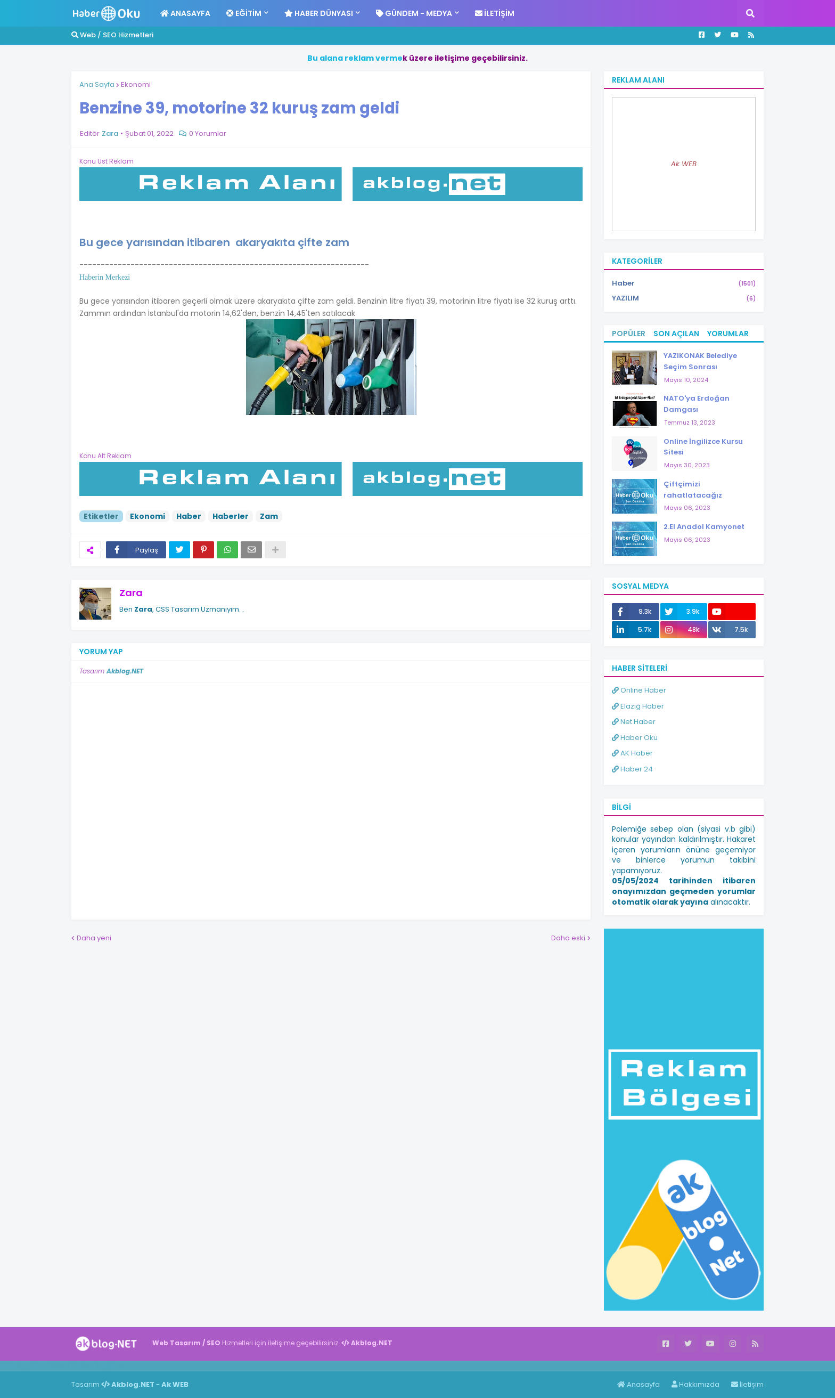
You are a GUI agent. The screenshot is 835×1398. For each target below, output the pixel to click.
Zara (131, 592)
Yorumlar (728, 333)
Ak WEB (684, 164)
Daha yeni (94, 938)
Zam (269, 516)
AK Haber (632, 753)
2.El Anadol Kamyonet (704, 527)
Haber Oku (635, 738)
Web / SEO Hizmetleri (112, 35)
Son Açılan (676, 333)
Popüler (628, 333)
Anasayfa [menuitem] (185, 13)
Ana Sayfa (96, 84)
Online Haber (639, 690)
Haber (188, 516)
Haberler (230, 516)
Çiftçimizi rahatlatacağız (693, 489)
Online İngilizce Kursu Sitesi (703, 447)
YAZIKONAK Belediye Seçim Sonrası (700, 361)
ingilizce (110, 1365)
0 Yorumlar (207, 133)
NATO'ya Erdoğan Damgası (697, 403)
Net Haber (634, 722)
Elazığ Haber (638, 706)
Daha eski (568, 938)
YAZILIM (684, 298)
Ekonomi (136, 84)
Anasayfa (638, 1384)
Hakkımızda (695, 1384)
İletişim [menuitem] (494, 13)
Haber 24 (632, 769)
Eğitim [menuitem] (243, 13)
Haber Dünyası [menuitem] (318, 13)
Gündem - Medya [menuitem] (414, 13)
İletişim (747, 1384)
